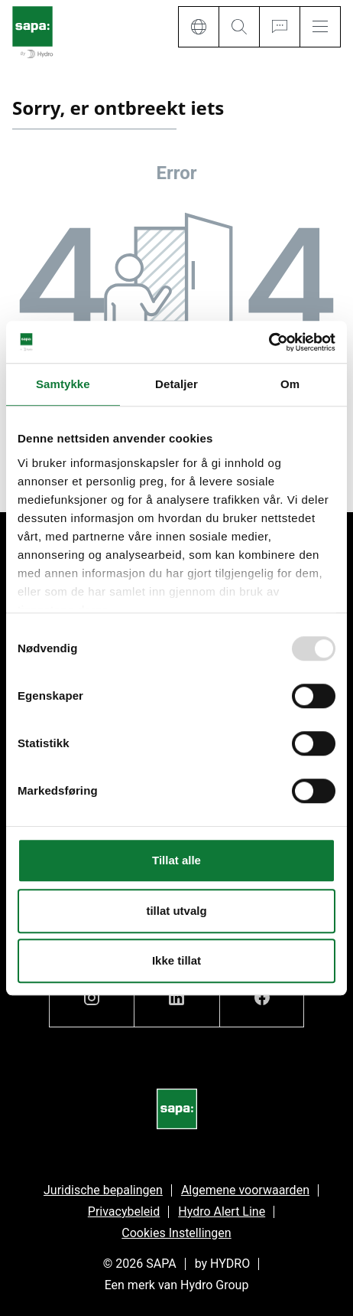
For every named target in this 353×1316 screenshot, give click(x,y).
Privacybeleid (124, 1211)
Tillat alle (176, 860)
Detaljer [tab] (176, 383)
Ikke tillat (176, 960)
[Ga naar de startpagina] (32, 33)
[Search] (239, 26)
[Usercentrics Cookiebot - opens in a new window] (268, 342)
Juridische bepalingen (103, 1190)
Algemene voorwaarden (245, 1190)
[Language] (198, 26)
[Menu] (320, 26)
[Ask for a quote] (279, 26)
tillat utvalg (176, 910)
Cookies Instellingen (176, 1233)
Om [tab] (290, 383)
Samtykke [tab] (63, 383)
